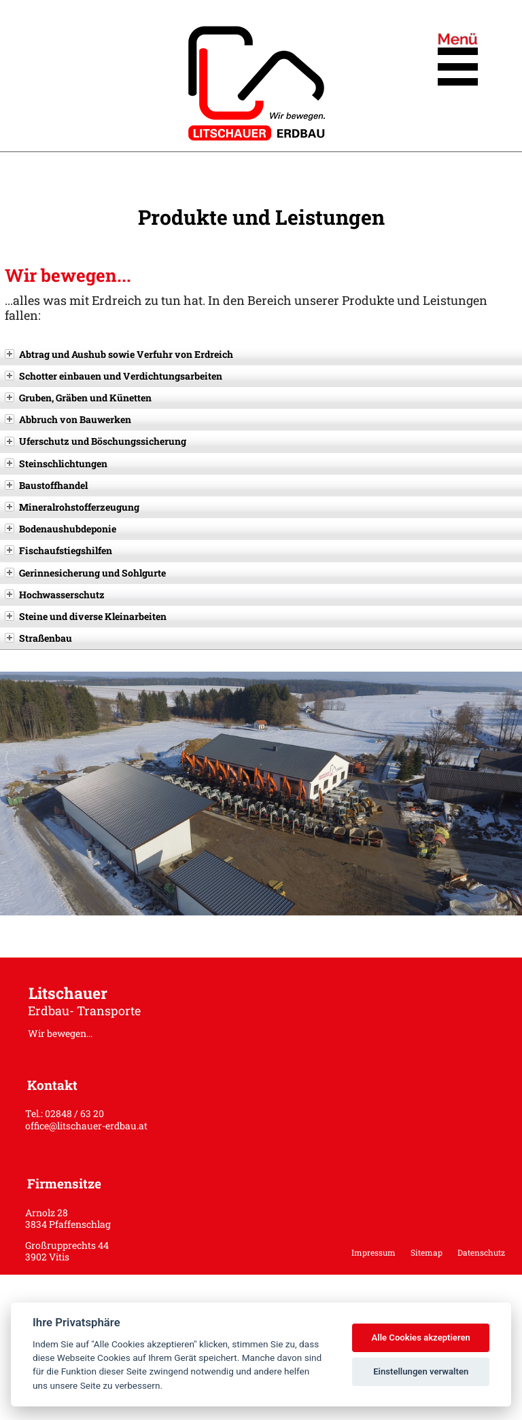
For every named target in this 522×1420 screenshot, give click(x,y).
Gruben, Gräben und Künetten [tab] (78, 397)
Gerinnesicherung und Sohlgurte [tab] (85, 572)
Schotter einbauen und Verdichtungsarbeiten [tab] (113, 375)
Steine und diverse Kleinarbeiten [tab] (86, 616)
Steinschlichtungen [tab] (56, 463)
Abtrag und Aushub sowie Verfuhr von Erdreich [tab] (119, 354)
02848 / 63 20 (74, 1113)
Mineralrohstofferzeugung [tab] (72, 506)
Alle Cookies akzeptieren (420, 1337)
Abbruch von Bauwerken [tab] (68, 419)
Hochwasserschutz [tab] (55, 594)
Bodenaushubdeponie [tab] (60, 528)
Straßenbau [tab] (38, 638)
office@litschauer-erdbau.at (86, 1125)
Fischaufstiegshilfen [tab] (58, 550)
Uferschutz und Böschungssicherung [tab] (95, 441)
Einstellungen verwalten (420, 1371)
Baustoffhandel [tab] (46, 485)
